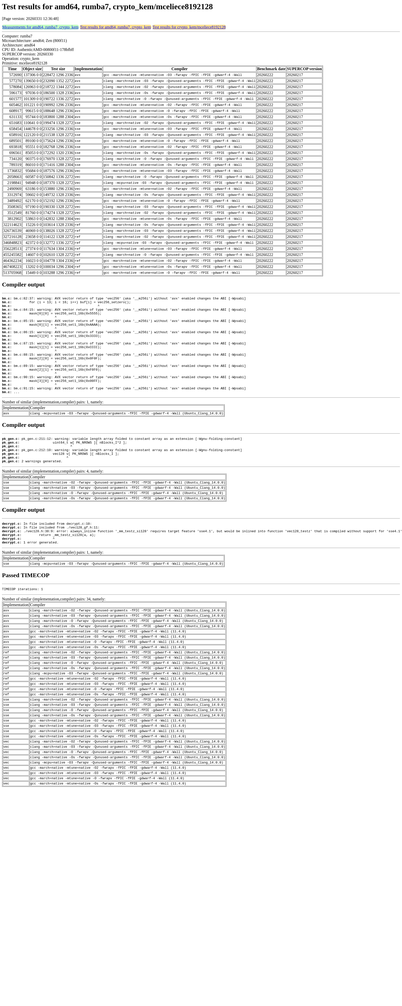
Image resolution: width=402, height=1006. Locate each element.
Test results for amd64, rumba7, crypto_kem (115, 27)
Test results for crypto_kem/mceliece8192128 (189, 27)
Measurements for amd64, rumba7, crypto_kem (40, 27)
